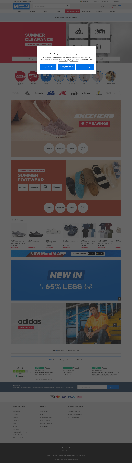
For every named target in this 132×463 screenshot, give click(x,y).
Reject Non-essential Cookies (66, 67)
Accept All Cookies (48, 67)
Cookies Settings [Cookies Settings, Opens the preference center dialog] (85, 67)
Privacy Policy (63, 61)
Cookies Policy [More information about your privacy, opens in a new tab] (74, 61)
